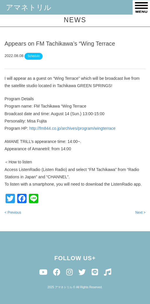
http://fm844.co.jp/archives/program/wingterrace (72, 129)
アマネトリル (28, 7)
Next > (140, 213)
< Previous (12, 213)
